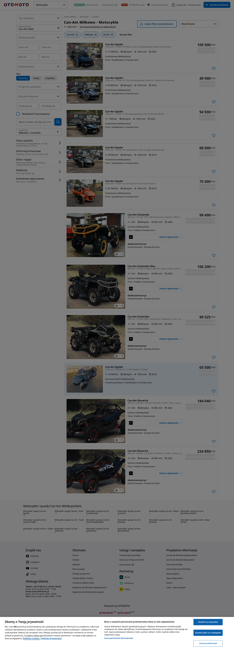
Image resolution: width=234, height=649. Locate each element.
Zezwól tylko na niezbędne (208, 632)
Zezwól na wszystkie (208, 622)
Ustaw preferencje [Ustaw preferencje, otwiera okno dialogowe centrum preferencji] (208, 643)
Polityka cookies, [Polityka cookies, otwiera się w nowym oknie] (31, 638)
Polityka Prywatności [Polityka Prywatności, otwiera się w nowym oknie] (51, 638)
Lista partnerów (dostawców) (118, 638)
